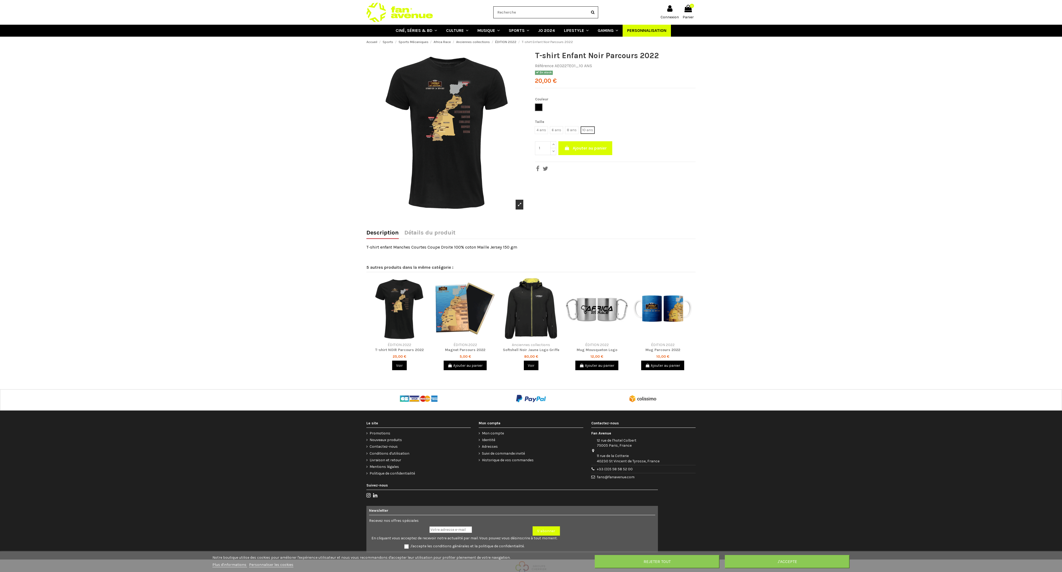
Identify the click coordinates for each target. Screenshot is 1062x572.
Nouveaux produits (386, 440)
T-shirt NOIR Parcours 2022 (399, 350)
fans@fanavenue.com (616, 477)
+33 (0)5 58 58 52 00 (615, 469)
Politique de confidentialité (392, 473)
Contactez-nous (384, 446)
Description (382, 233)
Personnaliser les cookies (271, 564)
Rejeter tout (657, 561)
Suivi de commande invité (503, 453)
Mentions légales (384, 466)
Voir (399, 365)
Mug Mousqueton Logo (597, 350)
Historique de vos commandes (508, 460)
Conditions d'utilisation (389, 453)
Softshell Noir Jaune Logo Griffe (531, 350)
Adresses (490, 446)
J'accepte (787, 561)
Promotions (380, 433)
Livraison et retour (385, 460)
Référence (544, 65)
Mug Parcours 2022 (662, 350)
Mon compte (493, 433)
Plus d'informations (229, 564)
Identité (488, 440)
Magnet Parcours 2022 (465, 350)
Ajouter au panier (585, 148)
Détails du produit (429, 233)
